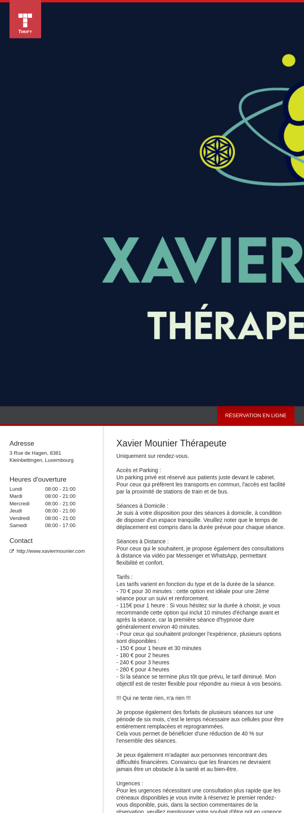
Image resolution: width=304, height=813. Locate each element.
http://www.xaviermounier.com (47, 551)
